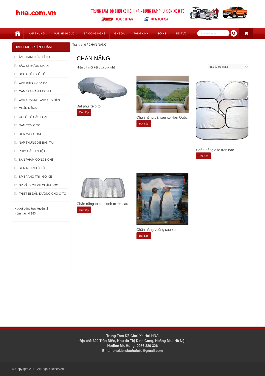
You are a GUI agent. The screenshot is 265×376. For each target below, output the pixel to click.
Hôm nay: (21, 213)
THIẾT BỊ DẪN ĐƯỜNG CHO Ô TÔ (42, 193)
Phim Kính (141, 33)
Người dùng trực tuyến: (30, 208)
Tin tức (181, 33)
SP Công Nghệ (94, 33)
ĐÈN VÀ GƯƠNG (30, 134)
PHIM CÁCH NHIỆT (32, 151)
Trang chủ (17, 33)
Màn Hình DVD (64, 33)
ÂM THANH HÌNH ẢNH (34, 57)
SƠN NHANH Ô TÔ (32, 168)
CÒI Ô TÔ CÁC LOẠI (33, 117)
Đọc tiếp (84, 112)
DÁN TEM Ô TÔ (29, 125)
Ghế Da (119, 33)
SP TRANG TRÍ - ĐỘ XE (35, 176)
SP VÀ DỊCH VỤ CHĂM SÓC (38, 185)
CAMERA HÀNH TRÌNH (35, 91)
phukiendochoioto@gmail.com (138, 351)
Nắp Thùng (36, 33)
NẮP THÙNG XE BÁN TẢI (36, 142)
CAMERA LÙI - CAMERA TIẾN (39, 99)
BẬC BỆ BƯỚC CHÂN (34, 65)
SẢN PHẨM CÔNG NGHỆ (36, 159)
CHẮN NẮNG (28, 108)
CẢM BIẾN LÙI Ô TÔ (33, 82)
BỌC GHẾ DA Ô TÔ (32, 74)
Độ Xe (162, 33)
